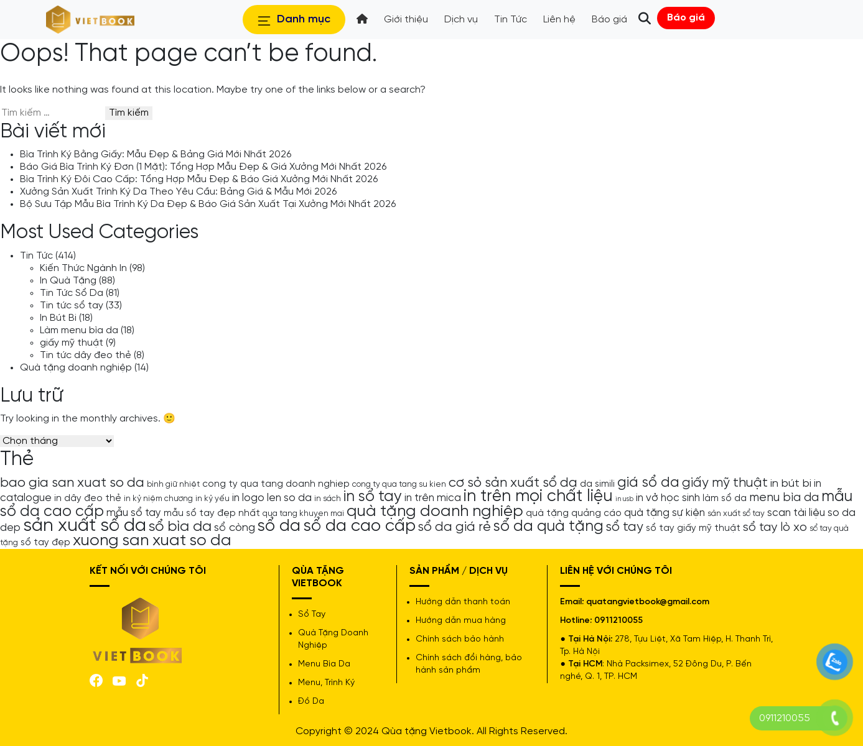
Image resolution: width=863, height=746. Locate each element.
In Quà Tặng (68, 280)
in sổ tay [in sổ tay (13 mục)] (372, 497)
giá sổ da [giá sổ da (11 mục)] (648, 483)
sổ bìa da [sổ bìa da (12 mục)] (180, 527)
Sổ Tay (311, 614)
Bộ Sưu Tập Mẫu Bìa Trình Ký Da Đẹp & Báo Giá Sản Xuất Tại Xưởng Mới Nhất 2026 (208, 204)
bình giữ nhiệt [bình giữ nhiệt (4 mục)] (173, 484)
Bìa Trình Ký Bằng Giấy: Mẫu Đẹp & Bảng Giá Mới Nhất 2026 (155, 154)
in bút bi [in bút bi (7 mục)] (790, 483)
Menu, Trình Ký (326, 683)
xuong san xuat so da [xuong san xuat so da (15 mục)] (152, 540)
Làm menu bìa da (79, 330)
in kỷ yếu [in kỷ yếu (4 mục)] (212, 498)
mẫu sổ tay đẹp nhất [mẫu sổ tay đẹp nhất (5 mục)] (212, 513)
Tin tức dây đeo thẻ (85, 355)
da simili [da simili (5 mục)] (597, 484)
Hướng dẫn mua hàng (461, 620)
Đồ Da (311, 701)
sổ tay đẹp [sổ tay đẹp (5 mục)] (45, 543)
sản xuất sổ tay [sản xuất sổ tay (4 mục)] (736, 513)
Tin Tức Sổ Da (71, 293)
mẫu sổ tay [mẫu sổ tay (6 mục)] (133, 512)
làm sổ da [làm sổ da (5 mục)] (724, 499)
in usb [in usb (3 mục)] (624, 499)
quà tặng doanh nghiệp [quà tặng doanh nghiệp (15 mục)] (435, 511)
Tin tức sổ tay (71, 305)
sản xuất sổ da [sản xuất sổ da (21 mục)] (84, 526)
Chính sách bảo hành (460, 639)
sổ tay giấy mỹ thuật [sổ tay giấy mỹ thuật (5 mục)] (693, 528)
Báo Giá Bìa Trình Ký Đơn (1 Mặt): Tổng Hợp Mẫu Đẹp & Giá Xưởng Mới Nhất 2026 (203, 167)
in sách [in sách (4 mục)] (327, 498)
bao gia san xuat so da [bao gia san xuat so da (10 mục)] (72, 483)
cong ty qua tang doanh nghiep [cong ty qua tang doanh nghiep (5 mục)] (276, 484)
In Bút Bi (58, 318)
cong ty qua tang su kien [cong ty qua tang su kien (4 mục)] (399, 484)
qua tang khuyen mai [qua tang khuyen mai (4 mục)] (303, 513)
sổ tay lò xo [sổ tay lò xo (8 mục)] (775, 527)
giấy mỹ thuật (71, 343)
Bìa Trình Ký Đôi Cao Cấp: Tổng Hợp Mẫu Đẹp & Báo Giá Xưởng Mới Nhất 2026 (199, 179)
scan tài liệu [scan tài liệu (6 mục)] (796, 512)
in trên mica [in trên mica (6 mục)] (432, 498)
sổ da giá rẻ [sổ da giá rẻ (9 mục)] (454, 527)
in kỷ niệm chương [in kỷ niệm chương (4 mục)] (158, 498)
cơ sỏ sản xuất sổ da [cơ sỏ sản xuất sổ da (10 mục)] (513, 483)
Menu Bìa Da (324, 664)
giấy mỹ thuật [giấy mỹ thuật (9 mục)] (725, 483)
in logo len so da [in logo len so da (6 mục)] (272, 498)
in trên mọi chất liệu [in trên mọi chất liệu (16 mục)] (538, 496)
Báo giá (686, 17)
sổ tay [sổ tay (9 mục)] (624, 527)
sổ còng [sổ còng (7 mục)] (234, 528)
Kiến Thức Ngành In (83, 268)
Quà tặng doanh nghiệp (76, 367)
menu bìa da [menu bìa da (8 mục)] (784, 497)
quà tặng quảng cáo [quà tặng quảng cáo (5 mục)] (574, 513)
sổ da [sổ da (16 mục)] (279, 526)
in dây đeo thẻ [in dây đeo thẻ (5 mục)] (87, 499)
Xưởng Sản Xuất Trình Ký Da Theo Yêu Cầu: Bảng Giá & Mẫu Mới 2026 (178, 191)
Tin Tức (36, 256)
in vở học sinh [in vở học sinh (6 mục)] (668, 498)
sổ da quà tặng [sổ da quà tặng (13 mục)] (548, 526)
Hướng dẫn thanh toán (463, 602)
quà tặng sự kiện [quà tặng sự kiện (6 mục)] (664, 512)
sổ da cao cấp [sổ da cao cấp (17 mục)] (359, 526)
